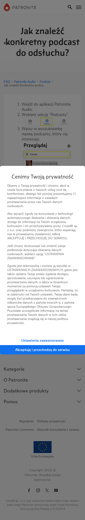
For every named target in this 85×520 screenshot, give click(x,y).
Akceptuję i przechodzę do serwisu (42, 349)
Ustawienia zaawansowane (42, 340)
